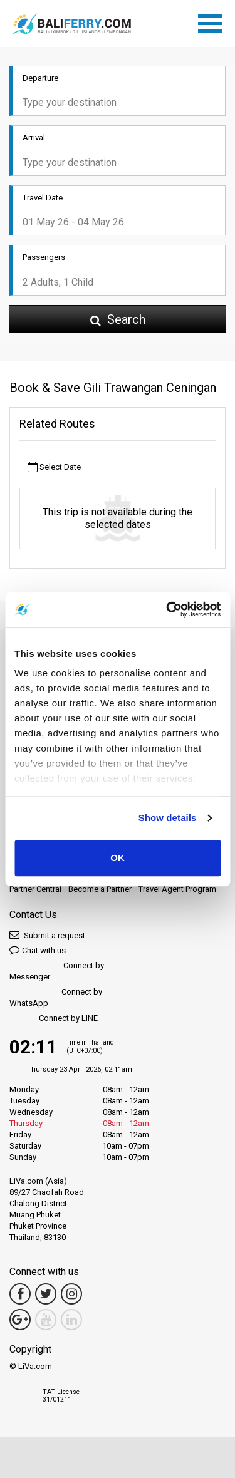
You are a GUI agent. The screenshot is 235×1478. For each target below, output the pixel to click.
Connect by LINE (53, 1018)
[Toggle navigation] (213, 21)
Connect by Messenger (56, 971)
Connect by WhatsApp (55, 997)
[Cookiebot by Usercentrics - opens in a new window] (167, 609)
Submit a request (47, 934)
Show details (167, 817)
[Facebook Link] (20, 1294)
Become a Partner (100, 889)
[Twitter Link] (45, 1294)
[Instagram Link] (71, 1294)
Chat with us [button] (37, 949)
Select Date (54, 467)
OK (117, 857)
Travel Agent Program (177, 889)
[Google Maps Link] (20, 1319)
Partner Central (35, 889)
